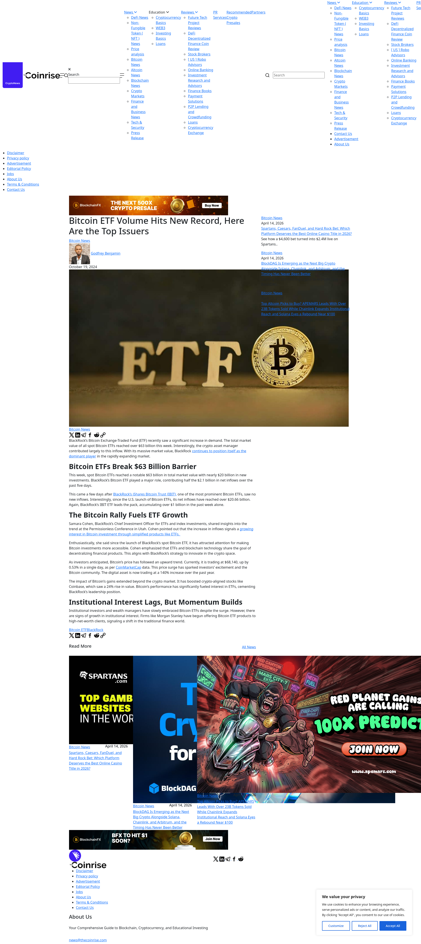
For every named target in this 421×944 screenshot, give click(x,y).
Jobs (10, 173)
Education (159, 12)
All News (249, 647)
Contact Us (343, 133)
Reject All (364, 926)
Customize (336, 926)
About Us (341, 144)
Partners (258, 12)
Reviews (189, 12)
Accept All (393, 926)
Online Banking (200, 69)
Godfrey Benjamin (105, 253)
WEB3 (160, 28)
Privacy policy (18, 158)
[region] (364, 912)
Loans (161, 43)
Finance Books (199, 90)
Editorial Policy (19, 168)
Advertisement (346, 138)
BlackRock (95, 629)
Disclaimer (15, 152)
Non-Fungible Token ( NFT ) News (138, 33)
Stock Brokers (199, 54)
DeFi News (139, 17)
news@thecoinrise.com (88, 940)
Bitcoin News (79, 240)
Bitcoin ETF (78, 629)
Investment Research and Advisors (199, 80)
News (130, 12)
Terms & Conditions (23, 184)
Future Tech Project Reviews (197, 22)
